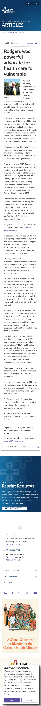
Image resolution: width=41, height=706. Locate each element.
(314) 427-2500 (13, 560)
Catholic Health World (9, 32)
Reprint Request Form (14, 508)
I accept (12, 700)
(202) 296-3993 (13, 544)
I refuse (29, 700)
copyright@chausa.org (13, 441)
